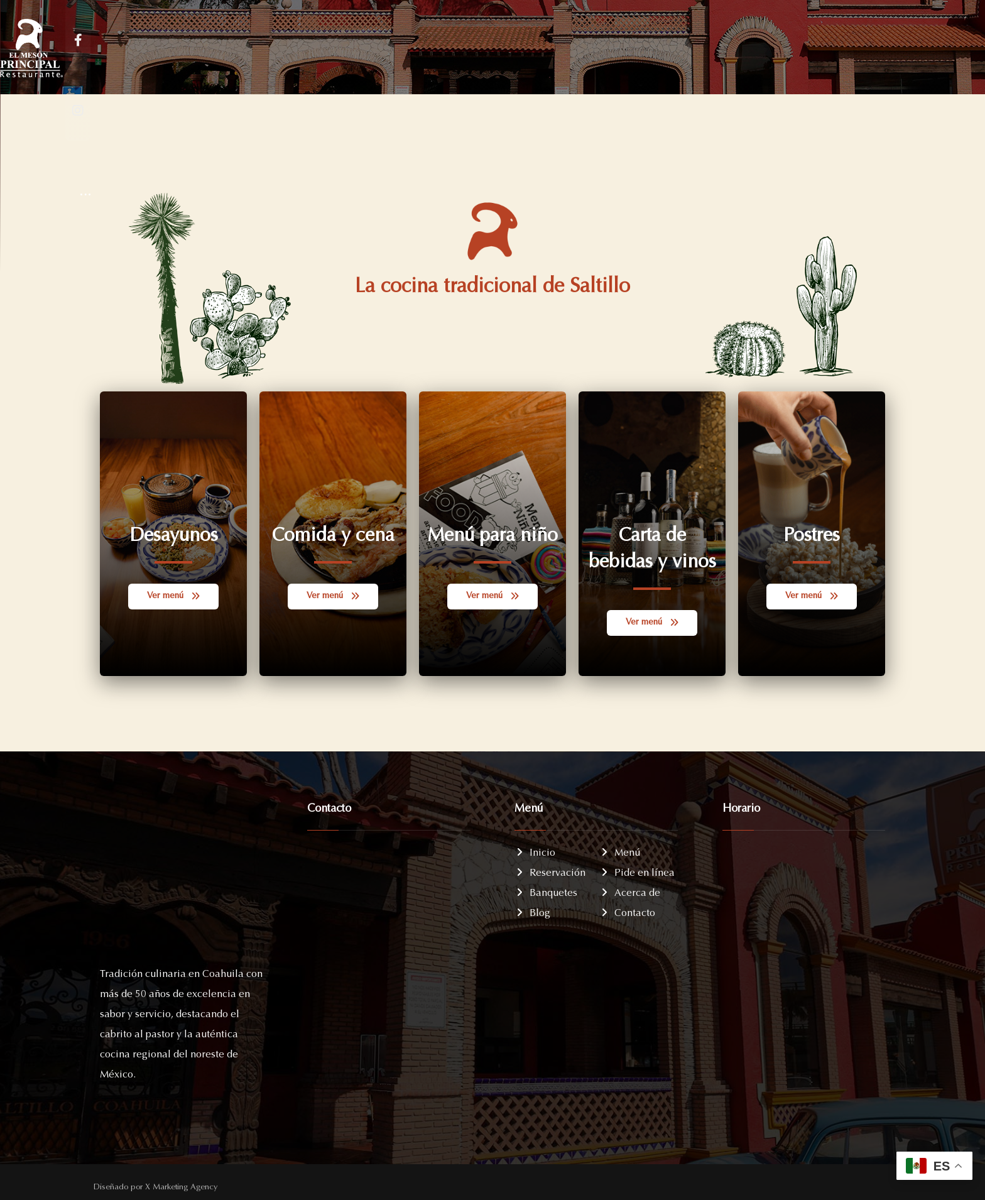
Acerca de (629, 891)
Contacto (627, 911)
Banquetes (545, 891)
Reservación (549, 871)
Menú (619, 851)
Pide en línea (637, 871)
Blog (532, 911)
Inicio (534, 851)
